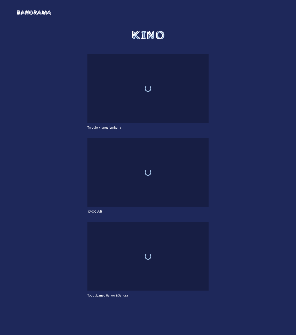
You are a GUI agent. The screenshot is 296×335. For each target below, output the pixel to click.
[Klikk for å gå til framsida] (34, 12)
